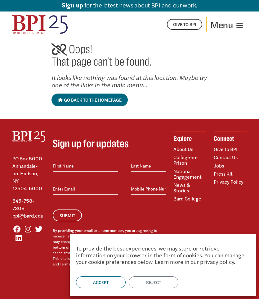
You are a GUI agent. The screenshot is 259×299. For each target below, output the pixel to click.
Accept (101, 282)
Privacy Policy (228, 181)
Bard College (187, 198)
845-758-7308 (23, 204)
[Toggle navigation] (227, 24)
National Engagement (187, 173)
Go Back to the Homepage (90, 100)
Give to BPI (226, 149)
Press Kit (223, 173)
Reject (153, 282)
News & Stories (181, 187)
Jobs (219, 165)
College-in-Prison (186, 160)
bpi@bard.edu (27, 215)
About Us (183, 149)
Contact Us (226, 157)
